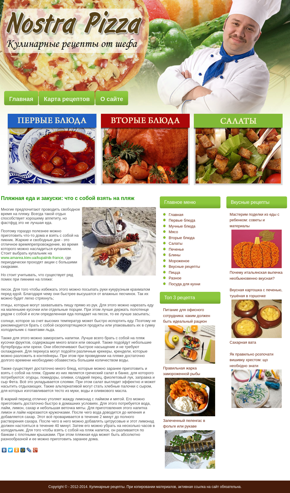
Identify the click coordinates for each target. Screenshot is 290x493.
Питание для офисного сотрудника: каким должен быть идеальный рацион (186, 316)
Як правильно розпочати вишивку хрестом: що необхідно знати (251, 360)
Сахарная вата (243, 342)
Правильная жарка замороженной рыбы (181, 371)
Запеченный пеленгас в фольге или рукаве (184, 423)
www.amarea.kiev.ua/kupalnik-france (32, 257)
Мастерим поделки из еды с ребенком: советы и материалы (254, 220)
